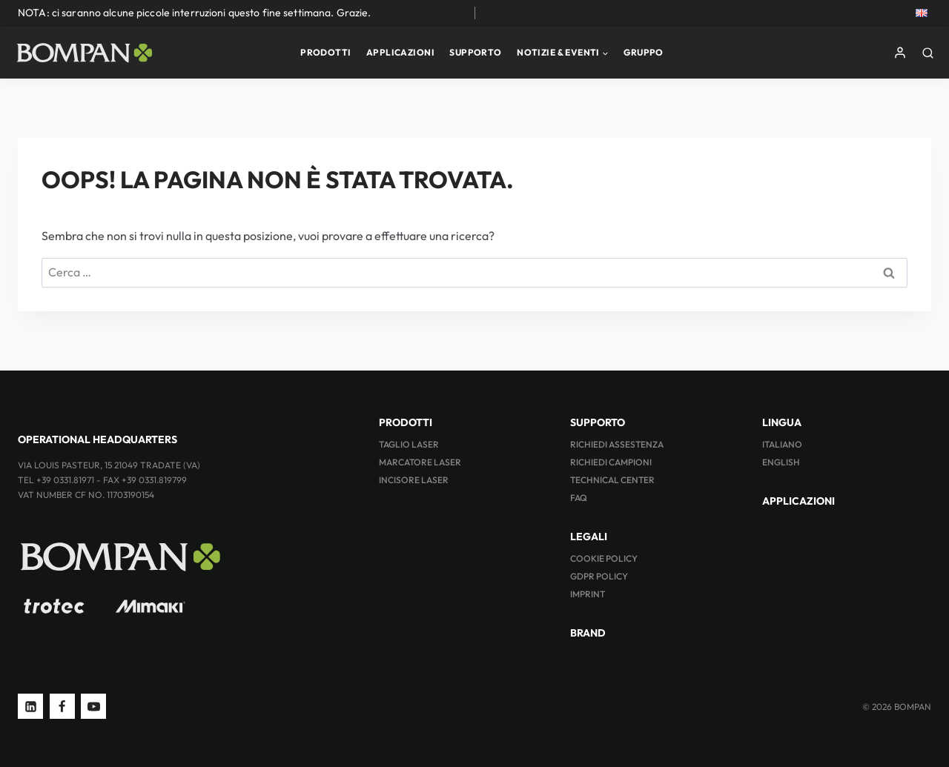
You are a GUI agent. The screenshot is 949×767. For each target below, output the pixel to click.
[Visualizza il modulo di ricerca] (932, 53)
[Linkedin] (30, 706)
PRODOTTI (325, 52)
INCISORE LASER (414, 479)
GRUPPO (644, 52)
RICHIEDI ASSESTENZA (617, 444)
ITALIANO (782, 444)
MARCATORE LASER (420, 462)
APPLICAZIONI (400, 52)
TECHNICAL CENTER (612, 479)
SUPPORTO (475, 52)
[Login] (900, 53)
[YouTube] (93, 706)
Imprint (587, 594)
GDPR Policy (599, 576)
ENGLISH (781, 462)
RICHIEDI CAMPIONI (611, 462)
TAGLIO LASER (409, 444)
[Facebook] (62, 706)
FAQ (578, 497)
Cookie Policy (604, 558)
